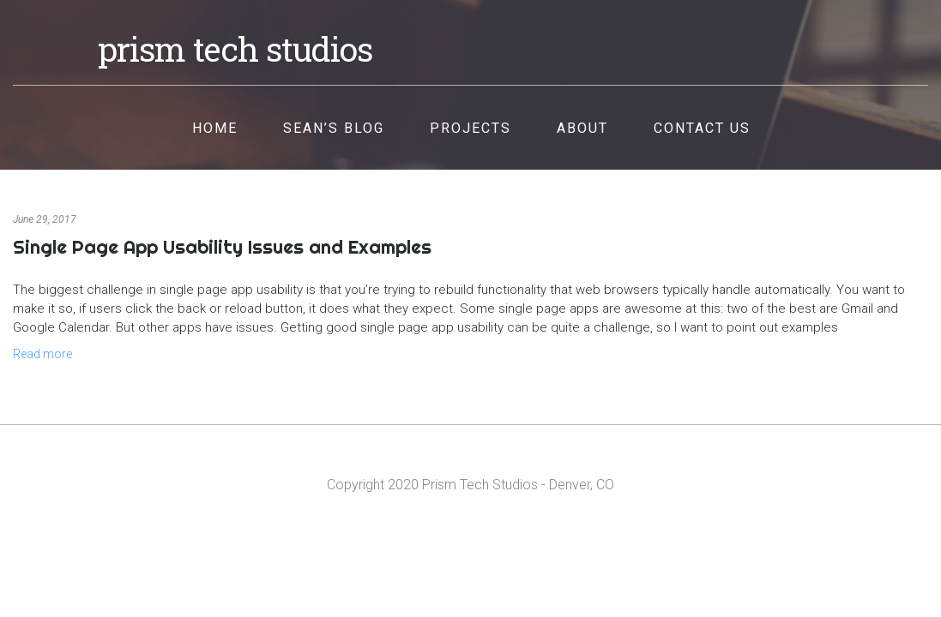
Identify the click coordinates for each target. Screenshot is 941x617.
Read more (42, 354)
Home (215, 128)
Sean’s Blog (333, 128)
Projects (470, 128)
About (582, 128)
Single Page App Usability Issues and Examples (222, 247)
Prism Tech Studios (235, 49)
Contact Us (702, 128)
